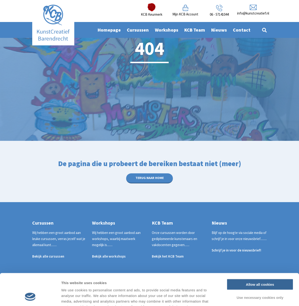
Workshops (166, 30)
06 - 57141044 (219, 14)
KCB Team (194, 30)
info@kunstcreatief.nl (253, 13)
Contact (241, 30)
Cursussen (138, 30)
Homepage (109, 30)
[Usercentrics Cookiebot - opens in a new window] (30, 296)
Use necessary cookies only (260, 269)
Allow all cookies (260, 255)
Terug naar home (149, 178)
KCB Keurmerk (151, 14)
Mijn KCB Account (185, 14)
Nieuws (219, 30)
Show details (245, 297)
